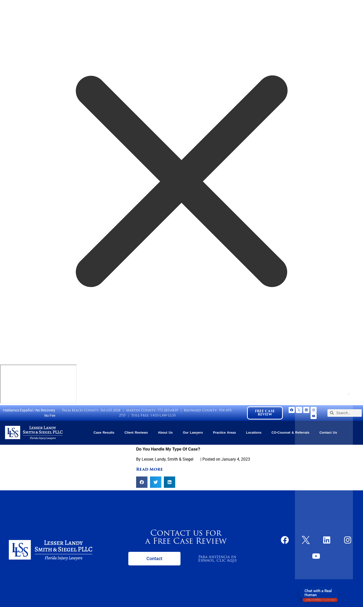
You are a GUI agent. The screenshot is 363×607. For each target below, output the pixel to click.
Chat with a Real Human (320, 594)
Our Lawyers (193, 432)
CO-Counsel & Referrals (290, 432)
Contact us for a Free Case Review (186, 536)
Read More (149, 469)
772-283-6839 (168, 410)
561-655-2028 (110, 410)
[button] (141, 482)
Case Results (104, 432)
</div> (38, 384)
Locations (253, 432)
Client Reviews (136, 432)
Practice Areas (224, 432)
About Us (165, 432)
